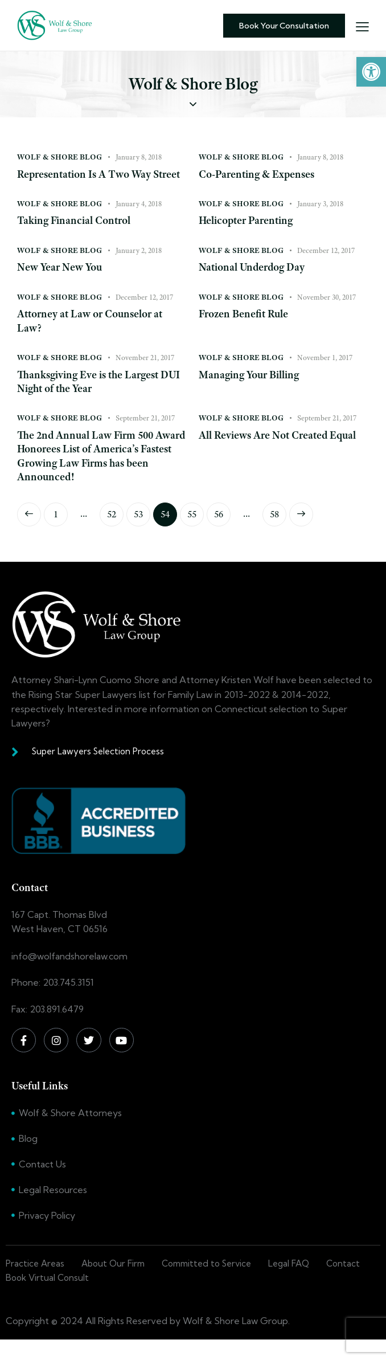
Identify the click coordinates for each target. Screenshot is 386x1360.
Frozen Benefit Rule (247, 329)
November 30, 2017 (326, 312)
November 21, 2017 (145, 373)
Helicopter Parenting (250, 235)
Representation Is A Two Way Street (89, 182)
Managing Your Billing (252, 391)
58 (278, 529)
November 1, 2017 (324, 373)
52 (115, 529)
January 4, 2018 (139, 218)
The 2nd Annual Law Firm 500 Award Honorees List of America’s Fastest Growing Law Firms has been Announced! (99, 473)
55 (195, 529)
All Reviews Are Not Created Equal (269, 459)
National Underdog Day (256, 283)
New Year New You (63, 283)
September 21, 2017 (145, 435)
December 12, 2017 (326, 265)
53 (142, 529)
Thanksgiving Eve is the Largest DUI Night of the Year (93, 398)
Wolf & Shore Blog (59, 157)
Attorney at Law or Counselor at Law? (95, 336)
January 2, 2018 (139, 265)
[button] (371, 72)
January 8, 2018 (139, 157)
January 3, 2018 (320, 218)
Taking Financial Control (77, 235)
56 (222, 529)
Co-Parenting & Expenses (261, 175)
